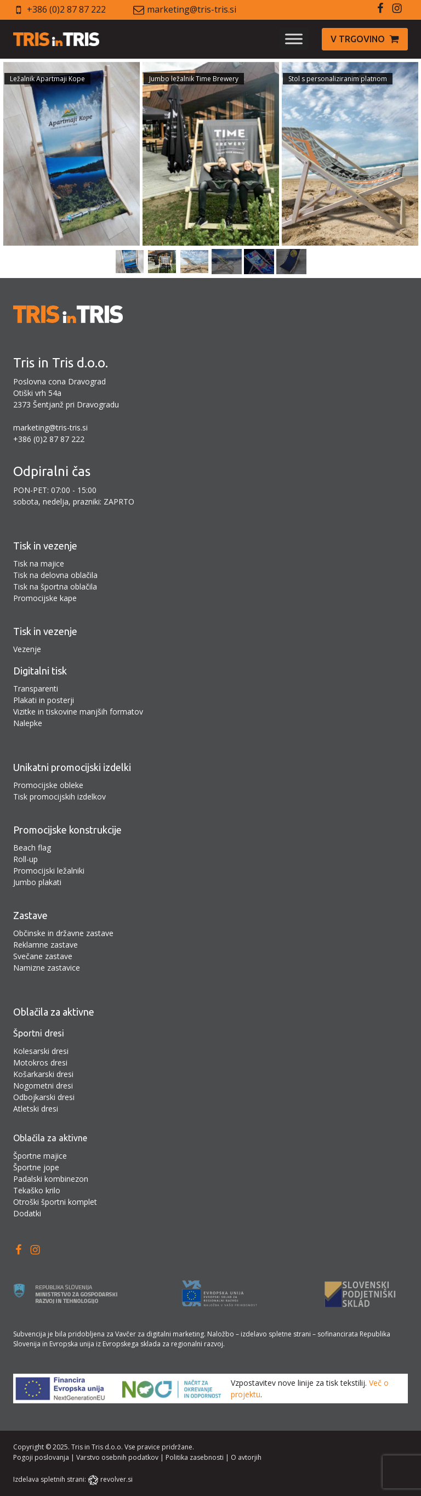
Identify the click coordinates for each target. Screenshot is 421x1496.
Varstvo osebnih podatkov (117, 1457)
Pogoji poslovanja (41, 1457)
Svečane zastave (42, 956)
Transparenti (35, 688)
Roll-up (25, 859)
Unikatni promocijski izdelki (72, 767)
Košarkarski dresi (43, 1074)
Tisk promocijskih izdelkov (59, 796)
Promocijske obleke (48, 785)
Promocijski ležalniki (48, 870)
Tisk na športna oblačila (55, 586)
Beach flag (32, 847)
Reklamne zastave (45, 944)
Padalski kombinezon (50, 1179)
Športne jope (36, 1167)
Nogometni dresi (43, 1085)
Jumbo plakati (37, 882)
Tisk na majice (38, 563)
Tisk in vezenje (45, 545)
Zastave (30, 915)
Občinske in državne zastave (63, 933)
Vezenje (27, 649)
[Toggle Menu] (294, 39)
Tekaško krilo (36, 1190)
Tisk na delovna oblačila (55, 575)
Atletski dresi (35, 1108)
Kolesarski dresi (41, 1051)
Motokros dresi (40, 1062)
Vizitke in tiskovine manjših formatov (78, 711)
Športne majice (40, 1156)
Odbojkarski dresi (44, 1097)
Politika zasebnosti (195, 1457)
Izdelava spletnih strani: (49, 1479)
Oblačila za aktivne (53, 1011)
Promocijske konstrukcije (67, 829)
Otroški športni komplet (55, 1202)
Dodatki (27, 1213)
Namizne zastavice (46, 967)
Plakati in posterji (43, 700)
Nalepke (27, 723)
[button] (365, 39)
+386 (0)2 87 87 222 (66, 9)
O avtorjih (246, 1457)
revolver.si (116, 1479)
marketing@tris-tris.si (191, 9)
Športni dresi (38, 1033)
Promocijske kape (45, 598)
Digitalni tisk (40, 670)
